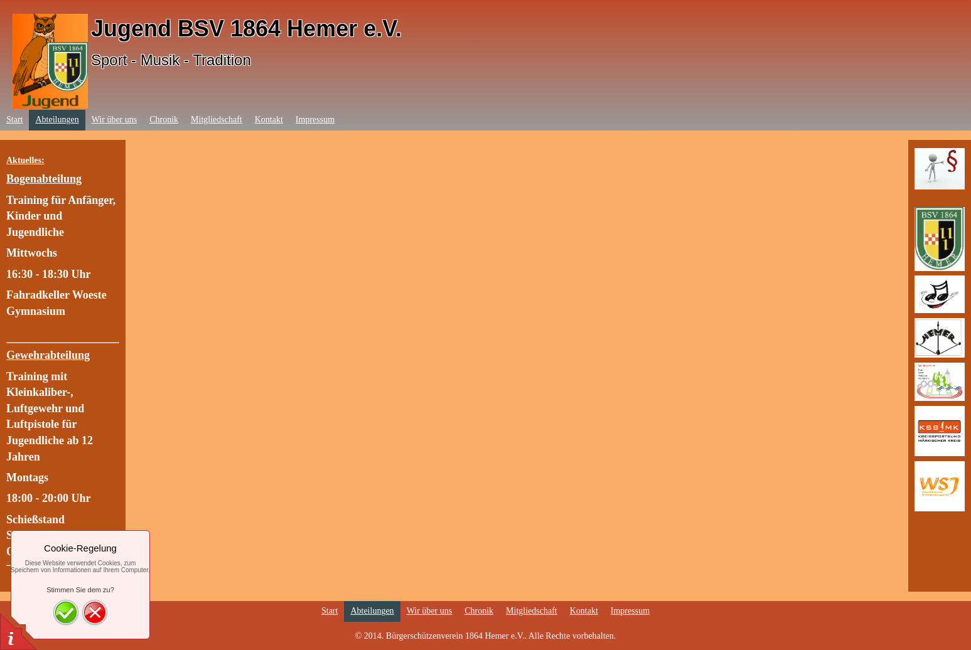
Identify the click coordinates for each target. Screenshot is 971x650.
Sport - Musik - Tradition (171, 59)
